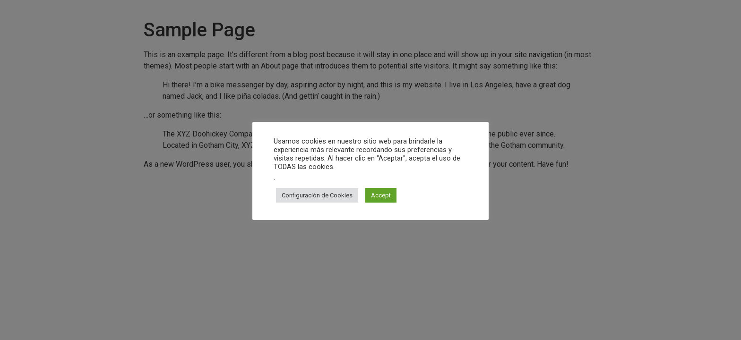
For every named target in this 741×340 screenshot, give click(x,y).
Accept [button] (381, 195)
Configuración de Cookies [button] (317, 195)
